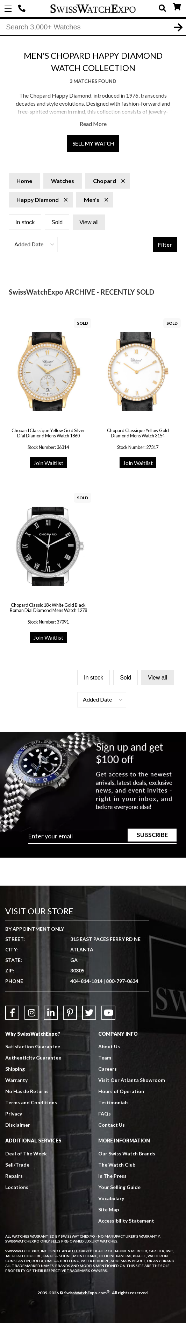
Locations (16, 1187)
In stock (25, 222)
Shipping (15, 1069)
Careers (107, 1069)
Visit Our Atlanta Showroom (131, 1080)
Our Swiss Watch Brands (126, 1153)
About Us (109, 1046)
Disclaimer (17, 1125)
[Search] (93, 27)
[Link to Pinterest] (70, 1013)
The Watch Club (116, 1165)
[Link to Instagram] (31, 1013)
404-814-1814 (22, 8)
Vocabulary (111, 1198)
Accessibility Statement (126, 1221)
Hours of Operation (121, 1091)
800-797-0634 (122, 981)
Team (104, 1058)
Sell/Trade (17, 1165)
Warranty (16, 1080)
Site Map (108, 1209)
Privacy (13, 1114)
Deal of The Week (26, 1153)
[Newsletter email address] (102, 838)
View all (89, 222)
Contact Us (111, 1125)
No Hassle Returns (27, 1091)
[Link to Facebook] (12, 1013)
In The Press (112, 1176)
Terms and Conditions (31, 1102)
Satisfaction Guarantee (32, 1046)
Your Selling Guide (119, 1187)
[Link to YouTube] (108, 1013)
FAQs (104, 1114)
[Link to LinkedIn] (51, 1013)
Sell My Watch (93, 143)
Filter (165, 244)
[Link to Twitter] (89, 1013)
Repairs (14, 1176)
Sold (57, 222)
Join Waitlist (48, 462)
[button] (33, 244)
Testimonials (113, 1102)
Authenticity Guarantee (33, 1058)
